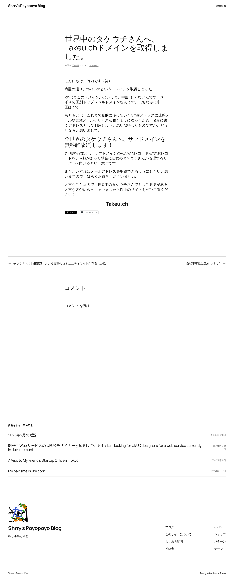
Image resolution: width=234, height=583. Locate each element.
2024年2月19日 (218, 460)
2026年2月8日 (218, 434)
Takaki (75, 65)
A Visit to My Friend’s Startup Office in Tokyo (43, 460)
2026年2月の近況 (22, 435)
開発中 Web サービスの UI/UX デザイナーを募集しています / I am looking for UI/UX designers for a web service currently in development (105, 448)
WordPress (220, 573)
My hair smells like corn (26, 471)
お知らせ (93, 65)
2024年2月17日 (218, 471)
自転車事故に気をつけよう (203, 263)
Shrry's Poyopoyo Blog (26, 5)
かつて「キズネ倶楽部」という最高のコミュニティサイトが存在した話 (59, 263)
